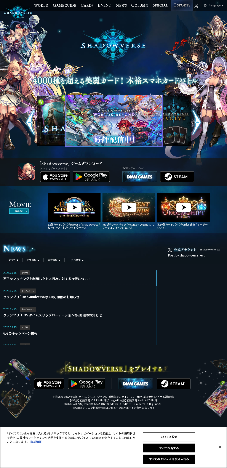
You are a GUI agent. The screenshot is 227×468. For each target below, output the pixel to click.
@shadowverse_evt (210, 249)
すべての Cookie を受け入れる (169, 459)
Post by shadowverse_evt (186, 255)
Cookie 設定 (169, 437)
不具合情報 (75, 260)
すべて (11, 260)
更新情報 (31, 260)
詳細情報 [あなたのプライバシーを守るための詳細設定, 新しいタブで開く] (36, 442)
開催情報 (52, 260)
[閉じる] (220, 447)
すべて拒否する (169, 448)
